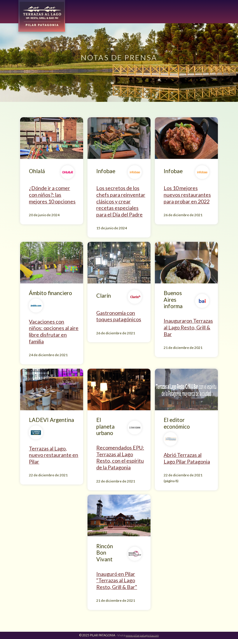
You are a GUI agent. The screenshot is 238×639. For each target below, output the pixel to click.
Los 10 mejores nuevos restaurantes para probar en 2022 (187, 194)
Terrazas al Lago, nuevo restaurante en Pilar (53, 455)
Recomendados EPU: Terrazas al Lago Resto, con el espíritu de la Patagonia (120, 457)
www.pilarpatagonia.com (142, 635)
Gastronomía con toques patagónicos (118, 316)
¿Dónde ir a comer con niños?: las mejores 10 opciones (52, 194)
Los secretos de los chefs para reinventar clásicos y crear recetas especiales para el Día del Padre (120, 201)
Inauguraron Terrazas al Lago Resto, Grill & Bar (188, 327)
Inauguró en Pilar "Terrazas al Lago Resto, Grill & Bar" (116, 580)
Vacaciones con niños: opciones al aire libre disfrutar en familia (53, 331)
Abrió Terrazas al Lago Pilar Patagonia (187, 458)
